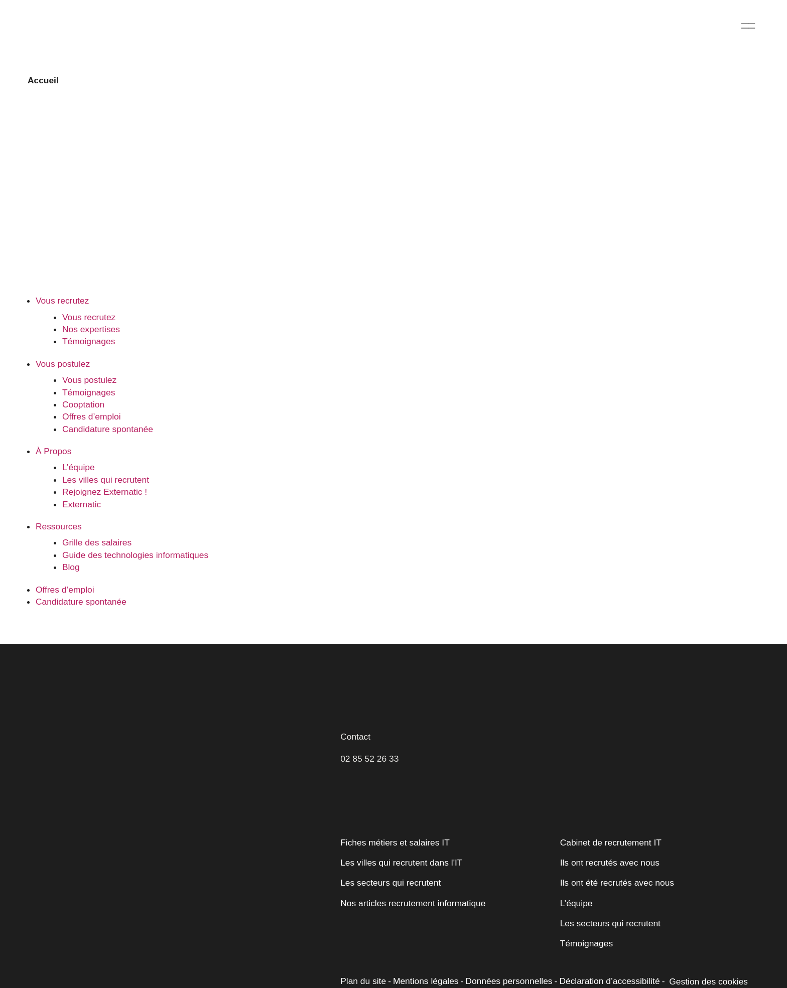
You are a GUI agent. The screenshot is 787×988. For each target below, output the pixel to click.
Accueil (42, 80)
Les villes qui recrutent (104, 454)
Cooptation (83, 378)
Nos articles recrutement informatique (412, 877)
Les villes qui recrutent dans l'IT (399, 836)
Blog (71, 541)
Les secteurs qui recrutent (389, 857)
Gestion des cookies (699, 955)
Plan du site (362, 955)
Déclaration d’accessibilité (602, 955)
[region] (130, 902)
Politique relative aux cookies (78, 921)
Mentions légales (423, 955)
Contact (355, 710)
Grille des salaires (95, 516)
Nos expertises (90, 303)
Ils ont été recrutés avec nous (616, 857)
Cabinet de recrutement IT (609, 816)
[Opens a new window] (740, 977)
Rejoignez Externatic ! (102, 466)
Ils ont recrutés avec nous (609, 836)
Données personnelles (504, 955)
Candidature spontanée (706, 30)
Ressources (433, 30)
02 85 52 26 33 (369, 733)
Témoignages (88, 315)
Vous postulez (270, 30)
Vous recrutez (178, 30)
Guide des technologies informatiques (134, 529)
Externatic (81, 478)
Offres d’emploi (604, 30)
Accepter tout (180, 946)
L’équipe (77, 441)
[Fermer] (234, 842)
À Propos (354, 30)
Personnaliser (81, 946)
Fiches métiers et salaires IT (393, 816)
